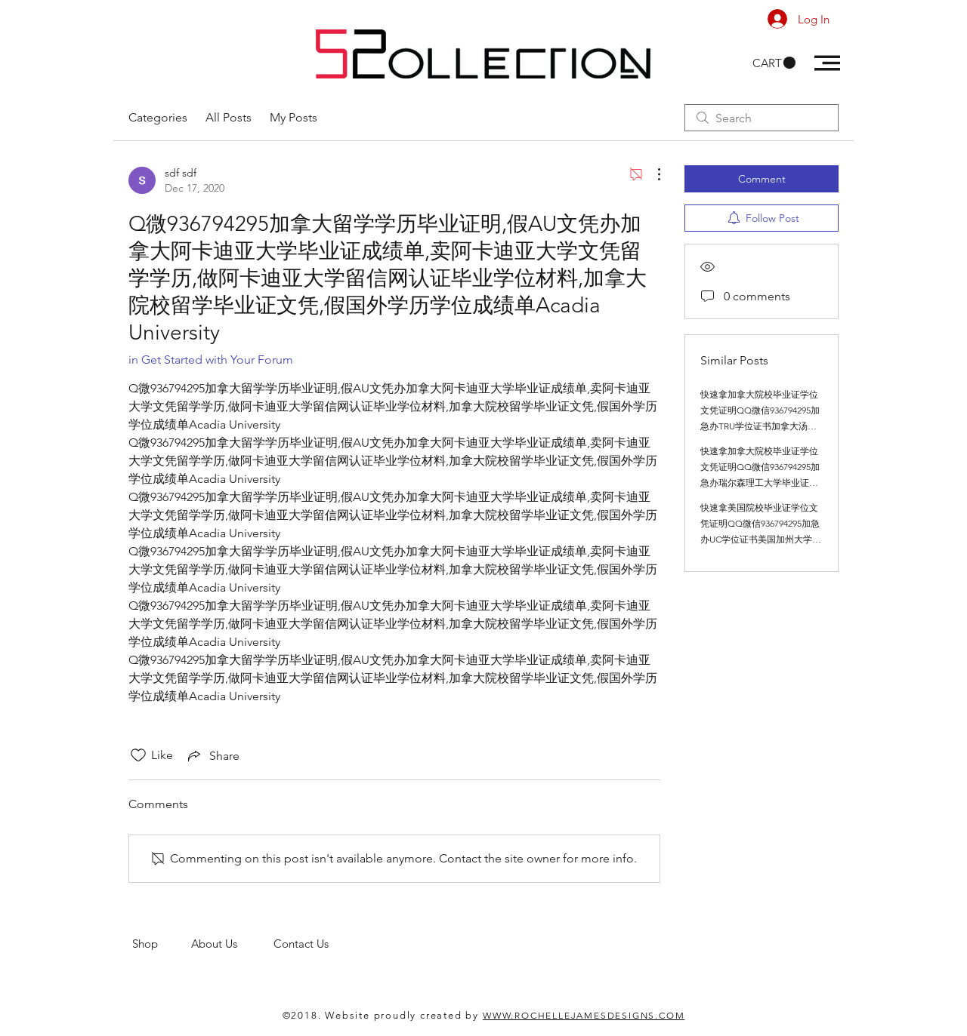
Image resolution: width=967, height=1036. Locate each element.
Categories (157, 117)
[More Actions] (651, 174)
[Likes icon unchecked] (138, 755)
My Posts (293, 117)
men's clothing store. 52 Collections (221, 958)
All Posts (228, 117)
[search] (761, 117)
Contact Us (302, 943)
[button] (774, 63)
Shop (161, 943)
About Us (232, 943)
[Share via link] (212, 755)
